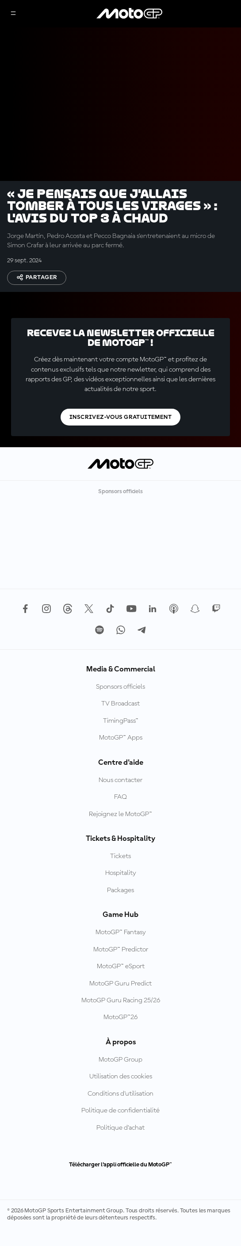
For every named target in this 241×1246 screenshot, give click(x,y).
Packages (120, 908)
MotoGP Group (120, 1077)
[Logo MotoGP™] (129, 13)
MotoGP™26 (120, 1035)
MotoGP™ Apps (120, 755)
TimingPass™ (120, 738)
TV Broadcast (120, 721)
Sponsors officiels (120, 704)
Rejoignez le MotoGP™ (120, 832)
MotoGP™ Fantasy (121, 950)
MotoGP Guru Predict (120, 1001)
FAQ (120, 814)
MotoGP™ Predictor (120, 967)
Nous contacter (120, 797)
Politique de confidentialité (120, 1128)
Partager (36, 277)
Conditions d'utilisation (120, 1111)
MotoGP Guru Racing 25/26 (120, 1018)
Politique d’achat (120, 1145)
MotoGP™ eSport (121, 984)
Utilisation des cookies (120, 1094)
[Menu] (13, 14)
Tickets (120, 874)
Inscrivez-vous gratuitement (120, 435)
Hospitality (120, 890)
